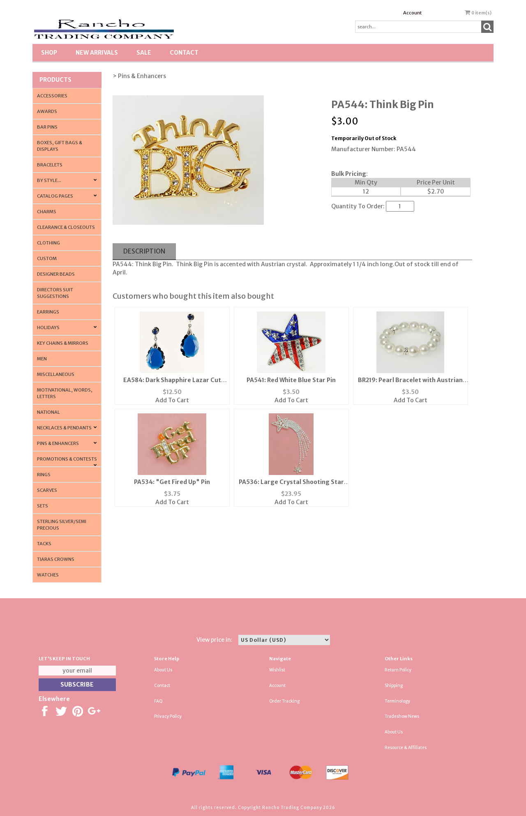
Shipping (394, 685)
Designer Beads (56, 274)
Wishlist (277, 670)
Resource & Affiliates (406, 747)
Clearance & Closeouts (66, 227)
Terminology (397, 701)
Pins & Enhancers (58, 443)
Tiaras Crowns (55, 559)
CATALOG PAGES (55, 196)
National (48, 412)
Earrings (48, 312)
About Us (163, 670)
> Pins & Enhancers (139, 76)
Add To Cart (172, 400)
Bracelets (49, 165)
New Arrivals (97, 52)
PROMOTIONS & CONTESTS (67, 459)
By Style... (49, 180)
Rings (44, 474)
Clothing (48, 243)
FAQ (158, 701)
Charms (46, 211)
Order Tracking (284, 701)
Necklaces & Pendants (64, 428)
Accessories (52, 96)
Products (55, 79)
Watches (48, 575)
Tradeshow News (402, 716)
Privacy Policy (168, 716)
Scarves (47, 490)
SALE (143, 52)
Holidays (48, 327)
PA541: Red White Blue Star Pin (291, 380)
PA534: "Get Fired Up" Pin (172, 482)
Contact (184, 52)
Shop (49, 52)
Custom (47, 258)
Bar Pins (47, 127)
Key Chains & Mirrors (62, 343)
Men (42, 359)
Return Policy (398, 670)
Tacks (44, 543)
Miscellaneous (55, 374)
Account (412, 13)
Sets (42, 506)
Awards (47, 111)
